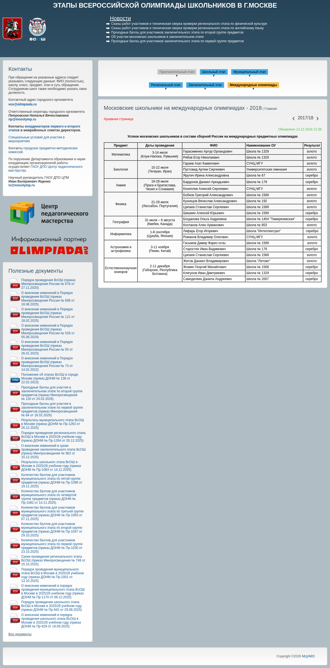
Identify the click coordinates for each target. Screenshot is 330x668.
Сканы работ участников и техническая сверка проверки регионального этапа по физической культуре (189, 24)
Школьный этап (213, 72)
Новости (120, 18)
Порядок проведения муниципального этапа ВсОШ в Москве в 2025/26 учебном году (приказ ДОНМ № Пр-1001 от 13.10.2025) (52, 575)
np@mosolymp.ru (22, 119)
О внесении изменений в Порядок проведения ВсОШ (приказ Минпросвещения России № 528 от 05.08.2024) (48, 331)
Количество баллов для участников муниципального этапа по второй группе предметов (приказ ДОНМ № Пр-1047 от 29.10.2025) (51, 529)
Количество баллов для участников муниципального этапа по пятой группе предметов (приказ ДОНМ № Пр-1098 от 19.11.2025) (51, 480)
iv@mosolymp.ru (21, 185)
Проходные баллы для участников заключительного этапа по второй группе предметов (177, 32)
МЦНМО (308, 656)
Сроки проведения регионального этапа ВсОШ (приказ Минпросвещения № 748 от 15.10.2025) (53, 560)
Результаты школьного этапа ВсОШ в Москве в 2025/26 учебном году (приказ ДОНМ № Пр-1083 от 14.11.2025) (51, 466)
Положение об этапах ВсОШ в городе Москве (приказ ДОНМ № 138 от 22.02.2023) (49, 378)
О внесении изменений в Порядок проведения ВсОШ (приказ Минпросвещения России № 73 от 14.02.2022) (47, 364)
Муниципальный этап (249, 72)
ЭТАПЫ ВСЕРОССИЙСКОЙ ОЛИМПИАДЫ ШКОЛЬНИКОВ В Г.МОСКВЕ (165, 5)
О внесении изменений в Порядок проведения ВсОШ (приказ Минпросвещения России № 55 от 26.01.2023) (47, 347)
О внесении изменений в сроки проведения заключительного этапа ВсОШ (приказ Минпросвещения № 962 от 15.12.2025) (53, 451)
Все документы (20, 634)
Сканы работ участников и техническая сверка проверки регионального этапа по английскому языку (187, 28)
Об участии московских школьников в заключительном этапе (157, 37)
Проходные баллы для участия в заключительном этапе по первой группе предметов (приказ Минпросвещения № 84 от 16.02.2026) (52, 409)
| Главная (269, 109)
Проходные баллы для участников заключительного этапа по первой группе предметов (177, 41)
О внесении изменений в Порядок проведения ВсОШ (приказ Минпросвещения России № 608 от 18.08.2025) (48, 298)
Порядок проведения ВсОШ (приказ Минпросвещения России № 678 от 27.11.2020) (48, 284)
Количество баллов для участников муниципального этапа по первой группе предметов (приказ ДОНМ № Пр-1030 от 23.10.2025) (51, 546)
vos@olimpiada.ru (22, 104)
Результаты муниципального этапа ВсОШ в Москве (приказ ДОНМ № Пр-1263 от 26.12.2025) (52, 424)
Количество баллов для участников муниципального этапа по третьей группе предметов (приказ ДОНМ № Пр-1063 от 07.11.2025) (52, 513)
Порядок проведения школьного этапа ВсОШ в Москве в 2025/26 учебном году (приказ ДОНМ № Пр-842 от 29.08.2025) (51, 606)
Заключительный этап (205, 85)
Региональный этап (166, 85)
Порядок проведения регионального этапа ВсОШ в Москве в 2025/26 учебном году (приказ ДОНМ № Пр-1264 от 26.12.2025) (53, 436)
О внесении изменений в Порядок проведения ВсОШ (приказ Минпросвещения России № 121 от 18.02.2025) (48, 315)
